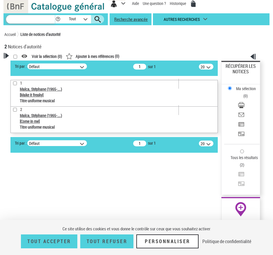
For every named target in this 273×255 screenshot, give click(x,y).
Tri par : (20, 66)
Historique (178, 3)
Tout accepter (49, 241)
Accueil (10, 34)
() (92, 56)
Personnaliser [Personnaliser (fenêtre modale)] (167, 241)
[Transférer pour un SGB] (241, 136)
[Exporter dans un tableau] (241, 126)
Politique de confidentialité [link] (226, 241)
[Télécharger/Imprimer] (241, 107)
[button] (58, 19)
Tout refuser (107, 241)
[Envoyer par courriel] (241, 116)
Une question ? (154, 3)
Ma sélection (246, 88)
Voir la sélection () (47, 56)
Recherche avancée (131, 19)
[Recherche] (30, 19)
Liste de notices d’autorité (40, 34)
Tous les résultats (244, 157)
